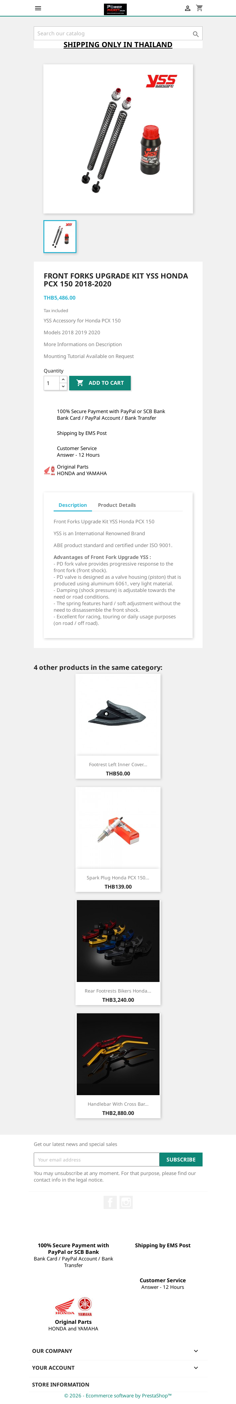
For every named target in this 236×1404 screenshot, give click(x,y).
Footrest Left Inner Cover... (118, 764)
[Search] (118, 33)
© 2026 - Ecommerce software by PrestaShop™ (118, 1395)
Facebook (110, 1202)
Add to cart (100, 383)
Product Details (117, 505)
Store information (60, 1384)
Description (73, 505)
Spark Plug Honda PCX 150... (118, 877)
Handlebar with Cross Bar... (118, 1104)
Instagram (126, 1202)
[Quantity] (52, 383)
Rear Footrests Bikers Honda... (118, 991)
